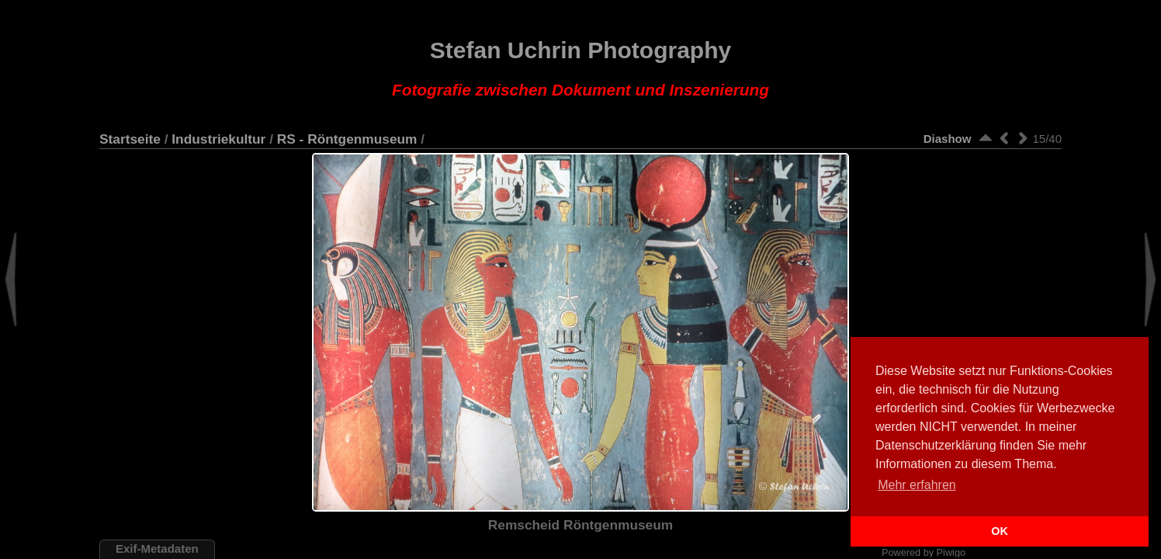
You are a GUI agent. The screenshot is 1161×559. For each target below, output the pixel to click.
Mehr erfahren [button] (917, 484)
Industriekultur (218, 139)
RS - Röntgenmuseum (347, 139)
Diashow (948, 138)
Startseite (130, 139)
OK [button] (999, 531)
